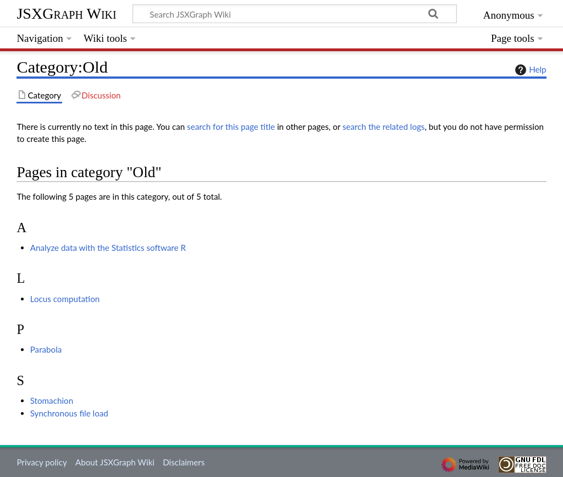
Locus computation (65, 299)
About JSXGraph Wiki (114, 462)
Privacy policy (41, 462)
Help (529, 69)
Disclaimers (184, 462)
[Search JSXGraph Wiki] (294, 14)
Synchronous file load (69, 413)
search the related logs (384, 126)
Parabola (46, 349)
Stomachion (51, 400)
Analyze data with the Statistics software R (108, 248)
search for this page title (231, 126)
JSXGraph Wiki (66, 13)
